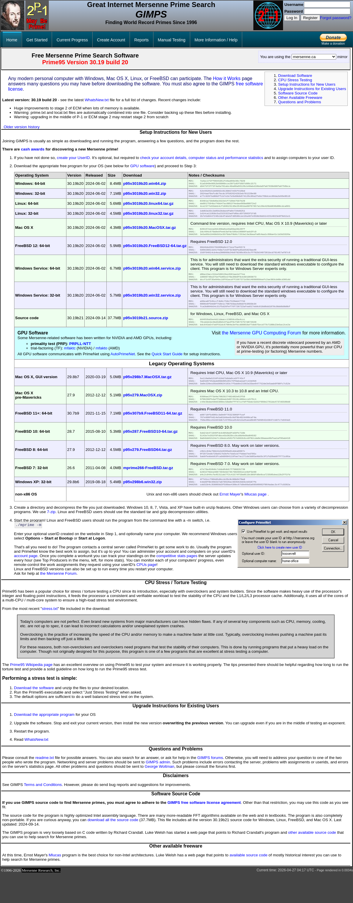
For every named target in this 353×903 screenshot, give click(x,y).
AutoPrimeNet (123, 370)
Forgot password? (336, 18)
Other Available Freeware (300, 97)
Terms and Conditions (43, 813)
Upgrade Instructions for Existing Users (312, 89)
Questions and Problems (299, 102)
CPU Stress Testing (295, 80)
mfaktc (70, 364)
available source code (248, 884)
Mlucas (55, 884)
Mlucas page (255, 522)
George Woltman (159, 795)
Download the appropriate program (44, 743)
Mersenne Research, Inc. (41, 899)
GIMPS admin (158, 791)
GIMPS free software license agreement (204, 831)
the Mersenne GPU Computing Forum (261, 348)
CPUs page (146, 593)
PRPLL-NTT (80, 359)
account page (26, 584)
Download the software (34, 716)
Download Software (295, 75)
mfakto (101, 364)
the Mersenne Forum (58, 602)
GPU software (142, 166)
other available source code (312, 861)
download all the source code (113, 848)
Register (310, 18)
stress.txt (50, 637)
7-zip (51, 540)
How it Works (226, 78)
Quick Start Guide (167, 370)
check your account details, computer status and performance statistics (201, 157)
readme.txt (44, 786)
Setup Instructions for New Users (306, 84)
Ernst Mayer (230, 522)
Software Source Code (297, 93)
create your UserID (73, 157)
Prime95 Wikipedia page (31, 693)
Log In (291, 18)
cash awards (32, 149)
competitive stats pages (176, 584)
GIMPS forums (210, 786)
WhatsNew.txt (96, 100)
